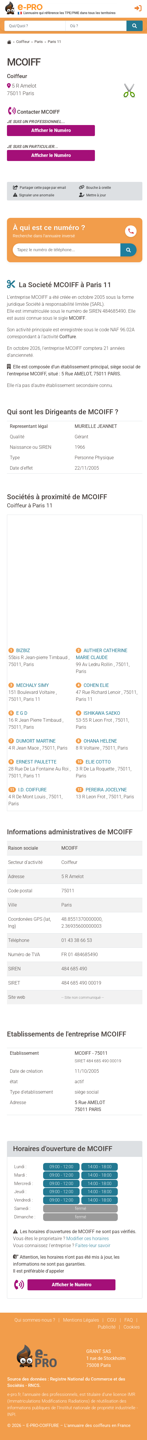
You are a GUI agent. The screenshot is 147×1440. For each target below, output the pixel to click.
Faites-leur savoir (92, 1245)
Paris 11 (54, 41)
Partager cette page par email (39, 188)
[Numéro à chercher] (66, 249)
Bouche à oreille (95, 188)
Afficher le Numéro (51, 130)
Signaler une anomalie (33, 195)
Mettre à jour (92, 195)
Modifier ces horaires (87, 1238)
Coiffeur (23, 41)
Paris (38, 41)
